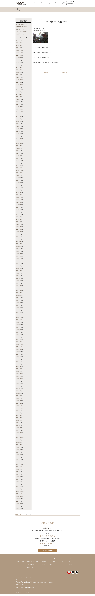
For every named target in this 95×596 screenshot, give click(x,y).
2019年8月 (18, 236)
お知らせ (18, 562)
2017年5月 (18, 302)
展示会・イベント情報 (20, 561)
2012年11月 (19, 435)
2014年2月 (18, 398)
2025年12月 (19, 50)
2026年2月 (18, 45)
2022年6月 (18, 153)
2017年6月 (18, 300)
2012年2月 (18, 457)
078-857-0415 (71, 2)
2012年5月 (18, 449)
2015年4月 (18, 363)
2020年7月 (18, 209)
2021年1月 (18, 194)
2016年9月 (18, 322)
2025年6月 (18, 64)
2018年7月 (18, 268)
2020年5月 (18, 214)
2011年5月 (18, 479)
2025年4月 (18, 69)
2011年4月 (18, 481)
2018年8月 (18, 265)
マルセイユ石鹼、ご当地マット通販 (47, 565)
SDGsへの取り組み (30, 567)
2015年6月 (18, 359)
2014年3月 (18, 395)
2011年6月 (18, 476)
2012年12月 (19, 432)
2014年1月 (18, 400)
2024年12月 (19, 79)
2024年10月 (19, 84)
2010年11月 (19, 493)
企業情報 (53, 561)
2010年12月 (19, 491)
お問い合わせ (18, 592)
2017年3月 (18, 307)
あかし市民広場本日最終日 (22, 26)
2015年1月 (18, 371)
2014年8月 (18, 383)
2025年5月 (18, 67)
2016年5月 (18, 332)
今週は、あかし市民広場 (21, 31)
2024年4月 (18, 99)
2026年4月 (18, 40)
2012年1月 (18, 459)
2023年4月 (18, 128)
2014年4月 (18, 393)
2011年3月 (18, 484)
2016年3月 (18, 336)
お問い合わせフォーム (47, 550)
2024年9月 (18, 87)
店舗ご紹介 (44, 561)
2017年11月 (19, 288)
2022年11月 (19, 140)
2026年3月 (18, 42)
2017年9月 (18, 292)
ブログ (70, 561)
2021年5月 (18, 185)
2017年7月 (18, 297)
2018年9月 (18, 263)
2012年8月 (18, 442)
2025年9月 (18, 57)
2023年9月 (18, 116)
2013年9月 (18, 410)
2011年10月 (19, 466)
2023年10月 (19, 114)
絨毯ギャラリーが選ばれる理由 (32, 561)
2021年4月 (18, 187)
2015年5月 (18, 361)
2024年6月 (18, 94)
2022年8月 (18, 148)
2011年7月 (18, 474)
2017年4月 (18, 305)
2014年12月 (19, 373)
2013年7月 (18, 415)
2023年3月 (18, 131)
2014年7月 (18, 386)
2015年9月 (18, 351)
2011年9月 (18, 469)
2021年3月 (18, 189)
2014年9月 (18, 381)
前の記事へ (46, 72)
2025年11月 (19, 52)
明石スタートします (20, 29)
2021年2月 (18, 192)
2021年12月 (19, 167)
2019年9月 (18, 234)
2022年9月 (18, 145)
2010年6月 (18, 506)
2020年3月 (18, 219)
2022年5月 (18, 155)
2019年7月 (18, 238)
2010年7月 (18, 503)
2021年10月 (19, 172)
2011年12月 (19, 461)
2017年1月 (18, 312)
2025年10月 (19, 55)
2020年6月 (18, 211)
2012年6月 (18, 447)
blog (20, 514)
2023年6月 (18, 123)
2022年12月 (19, 138)
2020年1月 (18, 224)
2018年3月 (18, 278)
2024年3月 (18, 101)
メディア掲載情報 (30, 564)
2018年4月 (18, 275)
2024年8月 (18, 89)
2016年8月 (18, 324)
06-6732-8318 (20, 587)
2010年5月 (18, 508)
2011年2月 (18, 486)
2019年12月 (19, 226)
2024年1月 (18, 106)
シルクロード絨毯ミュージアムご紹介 (33, 562)
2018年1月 (18, 283)
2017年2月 (18, 310)
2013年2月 (18, 427)
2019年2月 (18, 251)
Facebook (70, 562)
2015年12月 (19, 344)
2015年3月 (18, 366)
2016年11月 (19, 317)
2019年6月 (18, 241)
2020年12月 (19, 197)
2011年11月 (19, 464)
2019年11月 (19, 229)
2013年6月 (18, 417)
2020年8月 (18, 207)
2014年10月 (19, 378)
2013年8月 (18, 412)
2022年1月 (18, 165)
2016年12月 (19, 314)
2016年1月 (18, 341)
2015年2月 (18, 368)
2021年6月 (18, 182)
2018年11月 (19, 258)
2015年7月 (18, 356)
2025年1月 (18, 77)
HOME (17, 514)
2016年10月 (19, 319)
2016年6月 (18, 329)
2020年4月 (18, 216)
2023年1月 (18, 136)
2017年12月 (19, 285)
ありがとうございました (21, 24)
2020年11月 (19, 199)
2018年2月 (18, 280)
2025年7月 (18, 62)
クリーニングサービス (46, 562)
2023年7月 (18, 121)
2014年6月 (18, 388)
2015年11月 (19, 346)
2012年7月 (18, 444)
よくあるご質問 (63, 561)
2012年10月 (19, 437)
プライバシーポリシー (27, 592)
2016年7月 (18, 327)
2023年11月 (19, 111)
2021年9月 (18, 175)
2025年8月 (18, 60)
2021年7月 (18, 180)
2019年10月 (19, 231)
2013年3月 (18, 425)
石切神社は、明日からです (22, 34)
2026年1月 (18, 47)
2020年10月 (19, 202)
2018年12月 (19, 256)
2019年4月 (18, 246)
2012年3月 (18, 454)
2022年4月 (18, 158)
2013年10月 (19, 408)
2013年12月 (19, 403)
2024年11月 (19, 82)
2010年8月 (18, 501)
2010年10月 (19, 496)
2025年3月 (18, 72)
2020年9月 (18, 204)
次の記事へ (65, 72)
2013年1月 (18, 430)
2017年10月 (19, 290)
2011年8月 (18, 471)
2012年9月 (18, 439)
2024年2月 (18, 104)
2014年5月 (18, 390)
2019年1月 (18, 253)
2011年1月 (18, 488)
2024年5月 (18, 96)
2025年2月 (18, 74)
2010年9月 (18, 498)
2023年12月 (19, 109)
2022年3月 (18, 160)
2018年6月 (18, 270)
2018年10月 (19, 261)
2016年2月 (18, 339)
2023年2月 (18, 133)
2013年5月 (18, 420)
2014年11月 (19, 376)
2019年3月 (18, 248)
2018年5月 (18, 273)
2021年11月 (19, 170)
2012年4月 (18, 452)
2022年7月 (18, 150)
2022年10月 (19, 143)
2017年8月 (18, 295)
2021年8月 (18, 177)
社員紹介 (53, 562)
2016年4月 (18, 334)
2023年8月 (18, 118)
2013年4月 (18, 422)
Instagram (70, 564)
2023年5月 (18, 126)
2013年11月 (19, 405)
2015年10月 (19, 349)
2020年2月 (18, 221)
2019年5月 (18, 243)
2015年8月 (18, 354)
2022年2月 (18, 163)
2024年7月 (18, 91)
